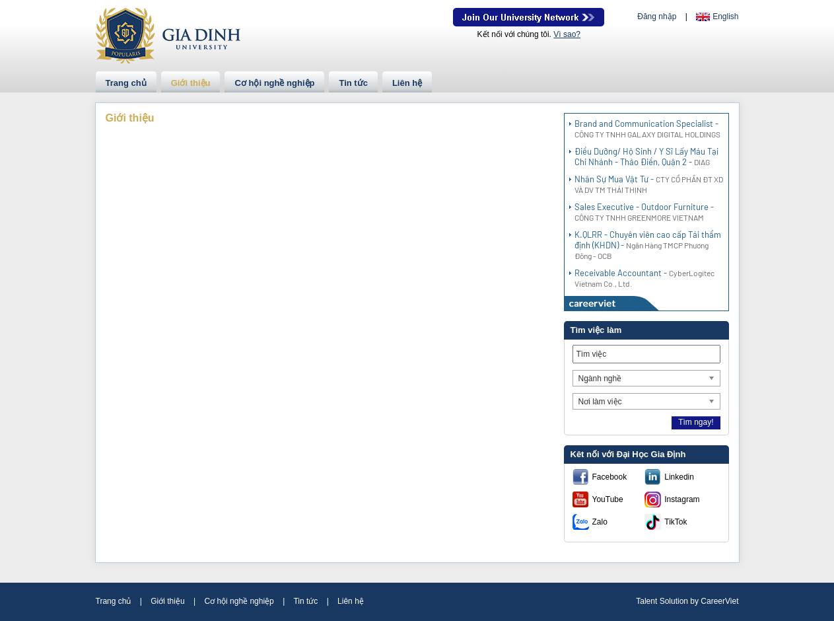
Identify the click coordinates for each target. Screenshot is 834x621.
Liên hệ (407, 83)
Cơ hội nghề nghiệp (274, 83)
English (725, 16)
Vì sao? (566, 34)
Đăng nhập (656, 16)
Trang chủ (126, 83)
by (695, 601)
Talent (647, 601)
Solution (675, 601)
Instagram (681, 499)
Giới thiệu (191, 83)
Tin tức (353, 83)
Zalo (600, 522)
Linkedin (679, 477)
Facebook (609, 477)
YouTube (607, 499)
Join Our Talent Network (528, 17)
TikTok (675, 522)
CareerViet (719, 601)
